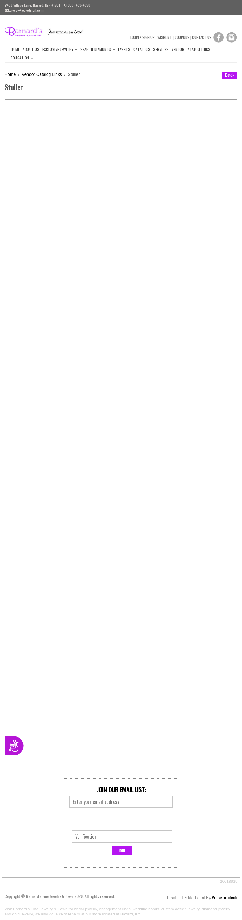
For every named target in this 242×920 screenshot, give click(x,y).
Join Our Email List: (121, 789)
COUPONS (182, 37)
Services (161, 49)
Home (15, 49)
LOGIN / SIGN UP (142, 37)
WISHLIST (164, 37)
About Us (31, 49)
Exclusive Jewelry (59, 49)
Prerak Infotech (224, 897)
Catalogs (141, 49)
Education (22, 57)
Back (229, 75)
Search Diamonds (97, 49)
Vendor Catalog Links (191, 49)
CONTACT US (201, 37)
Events (124, 49)
